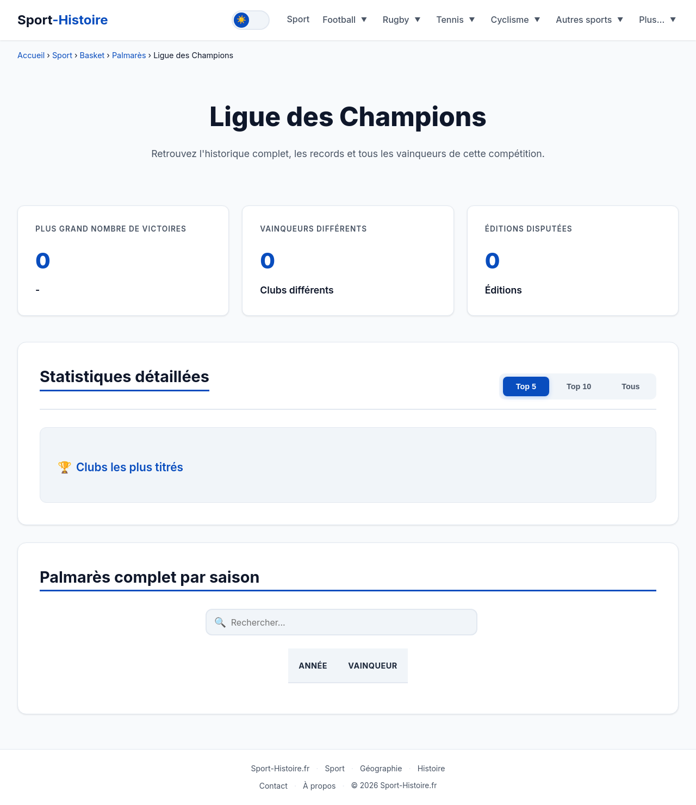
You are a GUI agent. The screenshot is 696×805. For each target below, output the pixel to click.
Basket (92, 55)
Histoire (431, 768)
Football (339, 19)
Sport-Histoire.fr (280, 768)
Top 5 (526, 386)
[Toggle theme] (251, 20)
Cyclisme (509, 19)
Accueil (31, 55)
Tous (630, 386)
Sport (62, 20)
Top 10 (579, 386)
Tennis (450, 19)
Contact (273, 785)
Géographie (381, 768)
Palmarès (129, 55)
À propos (319, 785)
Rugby (396, 19)
